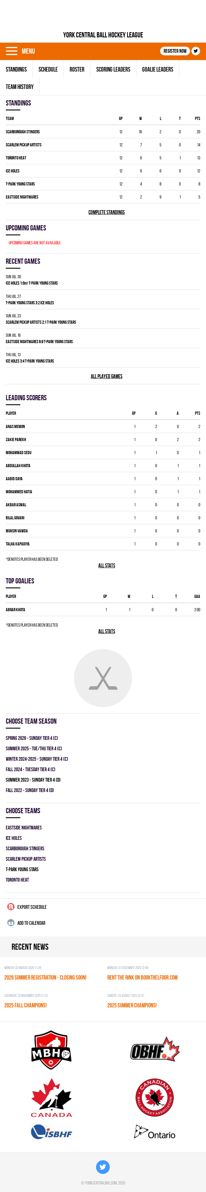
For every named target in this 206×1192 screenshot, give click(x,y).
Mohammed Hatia (19, 491)
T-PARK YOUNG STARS (20, 183)
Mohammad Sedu (18, 452)
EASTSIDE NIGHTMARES (22, 196)
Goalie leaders (157, 69)
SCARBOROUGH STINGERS (23, 131)
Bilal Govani (15, 517)
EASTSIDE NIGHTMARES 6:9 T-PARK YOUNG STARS (39, 341)
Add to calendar (26, 922)
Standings (16, 69)
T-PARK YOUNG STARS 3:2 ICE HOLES (30, 302)
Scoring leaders (113, 69)
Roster (77, 69)
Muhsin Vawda (17, 530)
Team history (20, 86)
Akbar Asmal (16, 504)
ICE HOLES (12, 170)
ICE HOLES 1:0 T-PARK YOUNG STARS (32, 283)
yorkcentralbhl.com (101, 1182)
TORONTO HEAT (16, 157)
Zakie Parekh (16, 439)
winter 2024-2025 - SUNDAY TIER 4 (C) (37, 759)
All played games (106, 376)
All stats (106, 566)
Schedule (48, 69)
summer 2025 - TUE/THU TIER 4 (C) (34, 748)
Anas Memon (15, 426)
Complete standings (106, 212)
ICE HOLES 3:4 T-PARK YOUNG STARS (30, 360)
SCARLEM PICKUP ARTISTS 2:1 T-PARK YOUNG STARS (41, 322)
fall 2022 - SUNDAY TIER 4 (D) (30, 790)
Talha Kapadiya (18, 543)
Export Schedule (27, 906)
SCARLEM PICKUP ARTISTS (23, 144)
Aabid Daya (14, 478)
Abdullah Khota (18, 465)
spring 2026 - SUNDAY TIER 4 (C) (32, 738)
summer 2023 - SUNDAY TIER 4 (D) (33, 779)
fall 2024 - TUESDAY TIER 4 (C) (30, 769)
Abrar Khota (15, 609)
